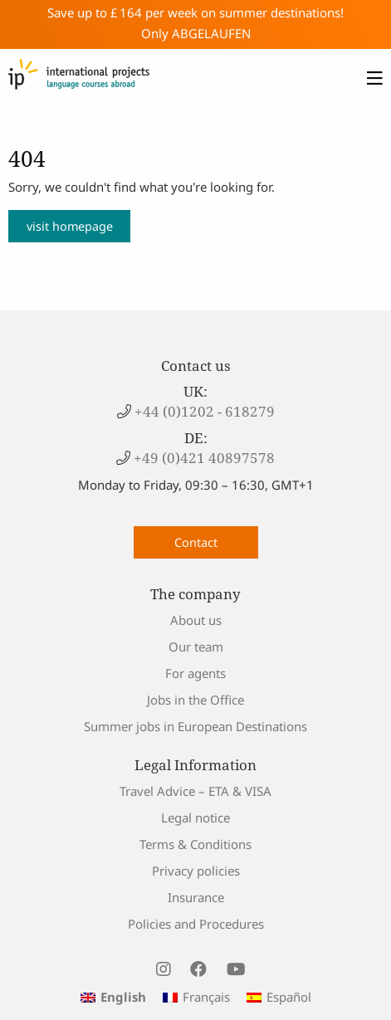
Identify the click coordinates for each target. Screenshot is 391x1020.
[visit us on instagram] (163, 969)
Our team (196, 646)
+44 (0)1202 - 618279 (203, 411)
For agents (195, 673)
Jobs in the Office (195, 699)
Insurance (196, 897)
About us (196, 620)
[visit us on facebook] (198, 969)
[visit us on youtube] (236, 969)
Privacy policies (196, 870)
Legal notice (195, 817)
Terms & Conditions (195, 844)
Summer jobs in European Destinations (195, 726)
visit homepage (70, 226)
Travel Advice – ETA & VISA (195, 791)
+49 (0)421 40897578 (202, 457)
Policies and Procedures (196, 923)
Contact (195, 542)
